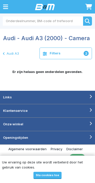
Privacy (56, 149)
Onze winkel (13, 124)
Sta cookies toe (47, 175)
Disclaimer (74, 149)
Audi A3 (11, 53)
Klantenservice (15, 111)
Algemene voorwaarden (27, 149)
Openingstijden (15, 137)
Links (7, 97)
